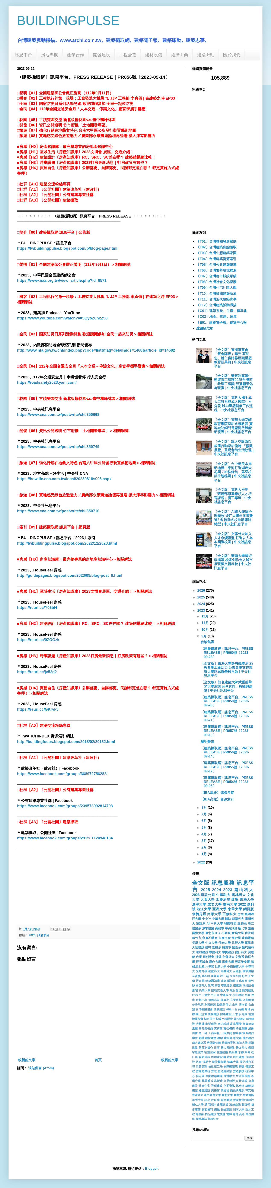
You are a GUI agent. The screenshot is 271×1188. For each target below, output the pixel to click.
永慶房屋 (223, 899)
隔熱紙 (200, 1114)
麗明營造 (207, 741)
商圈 (241, 1009)
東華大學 (235, 909)
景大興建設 (228, 1047)
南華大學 (214, 914)
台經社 (237, 971)
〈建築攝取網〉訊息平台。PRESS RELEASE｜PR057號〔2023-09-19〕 (227, 731)
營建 (242, 1066)
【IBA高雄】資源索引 (217, 799)
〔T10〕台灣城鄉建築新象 (216, 293)
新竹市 (196, 938)
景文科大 (241, 1047)
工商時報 (214, 1033)
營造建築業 (225, 1071)
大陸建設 (198, 947)
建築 (220, 1038)
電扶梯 (221, 1114)
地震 (251, 1014)
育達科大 (197, 1095)
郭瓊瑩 (246, 1104)
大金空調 (235, 976)
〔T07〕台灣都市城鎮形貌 (216, 276)
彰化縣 (237, 1038)
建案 (235, 899)
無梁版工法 (215, 1066)
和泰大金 (231, 1009)
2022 (201, 862)
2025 (201, 597)
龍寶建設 (248, 990)
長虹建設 (226, 1109)
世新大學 (220, 966)
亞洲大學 (219, 909)
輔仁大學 (198, 1104)
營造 (214, 1071)
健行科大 (241, 952)
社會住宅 (204, 1085)
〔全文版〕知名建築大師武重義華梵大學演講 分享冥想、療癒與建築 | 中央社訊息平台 (226, 686)
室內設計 (223, 1023)
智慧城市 (197, 1052)
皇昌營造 (217, 1080)
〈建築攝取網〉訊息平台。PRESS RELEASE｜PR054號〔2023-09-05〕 (227, 782)
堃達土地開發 (224, 1019)
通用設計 (210, 1104)
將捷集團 (241, 1028)
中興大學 (217, 923)
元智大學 (238, 942)
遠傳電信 (248, 938)
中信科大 (215, 952)
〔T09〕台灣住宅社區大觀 (216, 287)
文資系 (239, 957)
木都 (241, 1052)
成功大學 (214, 904)
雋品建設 (210, 1114)
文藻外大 (228, 957)
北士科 (233, 1004)
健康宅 (225, 1000)
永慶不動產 (209, 938)
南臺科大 (226, 971)
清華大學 (233, 1061)
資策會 (237, 1100)
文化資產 (241, 980)
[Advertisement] (98, 890)
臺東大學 (228, 961)
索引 (217, 985)
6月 (204, 821)
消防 (228, 918)
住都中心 (201, 1000)
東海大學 (247, 899)
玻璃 (211, 985)
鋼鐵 (217, 1109)
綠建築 (249, 1085)
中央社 (206, 918)
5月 (204, 827)
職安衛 (249, 1090)
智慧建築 (222, 1052)
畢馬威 (206, 1080)
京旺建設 (238, 995)
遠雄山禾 (235, 1104)
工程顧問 (226, 1033)
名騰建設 (219, 1009)
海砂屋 (236, 938)
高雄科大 (213, 1119)
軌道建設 (248, 1100)
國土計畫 (201, 1014)
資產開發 (226, 1100)
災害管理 (201, 1066)
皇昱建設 (229, 1080)
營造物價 (239, 1071)
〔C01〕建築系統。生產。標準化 (221, 311)
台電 (199, 957)
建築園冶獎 (212, 980)
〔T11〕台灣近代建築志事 (216, 299)
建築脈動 (205, 54)
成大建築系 (199, 1042)
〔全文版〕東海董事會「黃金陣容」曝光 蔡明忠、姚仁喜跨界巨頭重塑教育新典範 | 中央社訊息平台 (233, 358)
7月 (204, 814)
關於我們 (231, 54)
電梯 (229, 1114)
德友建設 (248, 1038)
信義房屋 (199, 914)
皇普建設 (241, 1080)
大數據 (200, 1023)
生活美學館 (243, 1076)
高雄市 (219, 928)
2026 (201, 590)
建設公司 (208, 895)
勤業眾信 (222, 1004)
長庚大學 (198, 942)
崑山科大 (244, 889)
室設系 (200, 923)
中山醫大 (204, 995)
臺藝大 (238, 1095)
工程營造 (127, 54)
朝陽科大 (238, 918)
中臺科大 (226, 995)
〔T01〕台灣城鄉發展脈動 (216, 241)
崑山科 (203, 1033)
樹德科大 (201, 985)
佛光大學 (225, 942)
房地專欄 (49, 54)
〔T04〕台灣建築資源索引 (216, 259)
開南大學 (239, 1109)
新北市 (242, 928)
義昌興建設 (237, 1090)
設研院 (215, 1100)
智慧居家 (210, 1052)
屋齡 (251, 1028)
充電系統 (236, 1000)
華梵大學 (198, 1100)
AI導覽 (209, 966)
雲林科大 (239, 895)
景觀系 (216, 947)
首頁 (98, 1060)
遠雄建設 (202, 952)
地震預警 (197, 1019)
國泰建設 (226, 1014)
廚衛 (195, 1038)
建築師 (228, 1038)
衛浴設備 (248, 985)
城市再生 (209, 1019)
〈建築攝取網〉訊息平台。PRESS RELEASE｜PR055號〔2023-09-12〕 (227, 767)
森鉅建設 (204, 1057)
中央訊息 (231, 928)
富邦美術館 (206, 1028)
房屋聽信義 (214, 1042)
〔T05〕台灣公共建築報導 (216, 264)
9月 (204, 636)
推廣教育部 (229, 1042)
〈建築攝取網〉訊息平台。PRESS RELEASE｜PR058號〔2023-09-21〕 (227, 716)
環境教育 (229, 1076)
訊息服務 (223, 883)
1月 (204, 854)
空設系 (236, 947)
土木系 (236, 1014)
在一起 (224, 976)
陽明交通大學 (220, 990)
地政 (245, 1014)
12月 (205, 616)
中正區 (215, 995)
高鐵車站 (201, 1119)
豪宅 (195, 990)
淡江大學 (204, 909)
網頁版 (248, 909)
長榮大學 (205, 990)
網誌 (195, 1090)
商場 (247, 1009)
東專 (247, 1052)
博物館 (243, 1004)
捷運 (218, 957)
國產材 (205, 976)
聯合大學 (215, 961)
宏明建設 (211, 1023)
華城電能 (248, 1095)
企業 (247, 995)
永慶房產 (225, 938)
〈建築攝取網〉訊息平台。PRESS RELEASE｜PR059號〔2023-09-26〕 (227, 701)
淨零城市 (202, 961)
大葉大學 (207, 899)
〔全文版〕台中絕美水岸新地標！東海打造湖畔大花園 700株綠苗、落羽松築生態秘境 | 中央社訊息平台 (233, 472)
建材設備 (153, 54)
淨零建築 (208, 928)
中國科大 (223, 895)
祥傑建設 (217, 1085)
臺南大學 (230, 904)
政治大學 (242, 1042)
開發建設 (101, 54)
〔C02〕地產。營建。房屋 (216, 316)
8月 (204, 807)
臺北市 (209, 933)
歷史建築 (239, 1057)
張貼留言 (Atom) (41, 1068)
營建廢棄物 (203, 1071)
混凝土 (207, 1061)
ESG (195, 995)
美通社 (225, 1090)
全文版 (201, 883)
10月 (205, 629)
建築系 (242, 923)
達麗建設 (222, 1104)
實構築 (218, 1028)
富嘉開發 (236, 1023)
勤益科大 (214, 971)
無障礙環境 (230, 1066)
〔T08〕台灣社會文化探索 (216, 282)
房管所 (249, 933)
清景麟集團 (219, 1061)
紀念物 (240, 1085)
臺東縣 (237, 985)
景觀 (251, 1047)
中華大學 (218, 918)
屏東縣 (200, 980)
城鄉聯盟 (230, 923)
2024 (201, 604)
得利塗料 (209, 957)
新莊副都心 (206, 1047)
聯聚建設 (226, 985)
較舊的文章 (169, 1060)
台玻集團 (207, 642)
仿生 (240, 914)
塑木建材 (239, 1019)
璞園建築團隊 (214, 1076)
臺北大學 (227, 1095)
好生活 (246, 976)
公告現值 (198, 1004)
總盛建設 (204, 1090)
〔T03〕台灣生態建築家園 (216, 253)
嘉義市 (249, 942)
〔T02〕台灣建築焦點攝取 (216, 247)
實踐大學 (238, 933)
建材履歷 (210, 1038)
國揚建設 (213, 1014)
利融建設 (210, 1004)
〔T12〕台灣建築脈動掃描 (216, 305)
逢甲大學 (199, 904)
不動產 (226, 933)
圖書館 (215, 976)
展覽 (195, 1033)
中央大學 (211, 942)
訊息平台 (23, 54)
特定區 (200, 1076)
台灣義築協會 (204, 1009)
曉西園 (233, 1052)
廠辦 (201, 1038)
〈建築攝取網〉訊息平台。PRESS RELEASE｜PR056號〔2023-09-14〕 (227, 752)
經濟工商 (179, 54)
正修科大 (229, 914)
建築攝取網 (204, 328)
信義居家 (214, 1000)
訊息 (207, 1100)
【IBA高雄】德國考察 (217, 792)
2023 (32, 935)
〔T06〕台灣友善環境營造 (216, 270)
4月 (204, 834)
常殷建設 (248, 1033)
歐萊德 (227, 1057)
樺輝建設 (217, 1057)
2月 (204, 847)
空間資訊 (229, 1085)
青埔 (235, 1114)
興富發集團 (242, 961)
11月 (205, 623)
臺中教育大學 (212, 1095)
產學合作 (75, 54)
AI (208, 923)
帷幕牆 (237, 1033)
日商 (217, 1047)
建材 (208, 947)
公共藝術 (248, 1000)
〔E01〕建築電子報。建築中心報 (221, 322)
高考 (242, 1114)
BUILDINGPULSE (68, 20)
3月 (204, 841)
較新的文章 (26, 1060)
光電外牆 (201, 971)
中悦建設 (228, 952)
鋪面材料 (207, 1109)
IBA (218, 933)
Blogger (151, 1168)
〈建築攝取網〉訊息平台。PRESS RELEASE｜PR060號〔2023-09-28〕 (227, 652)
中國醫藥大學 (236, 966)
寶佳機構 (229, 1028)
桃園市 (226, 947)
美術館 (215, 1090)
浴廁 (199, 1061)
